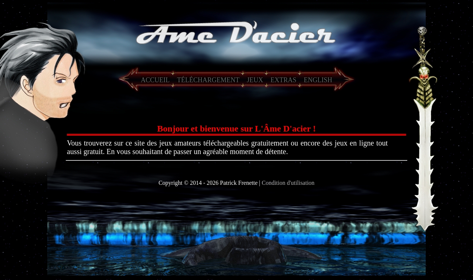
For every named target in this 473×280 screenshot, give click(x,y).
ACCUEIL (155, 80)
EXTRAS (283, 80)
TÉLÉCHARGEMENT (208, 80)
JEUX (255, 80)
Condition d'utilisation (288, 183)
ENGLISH (318, 80)
